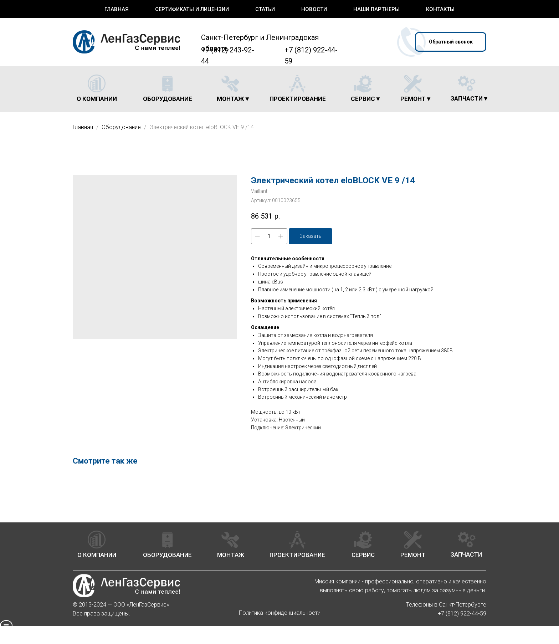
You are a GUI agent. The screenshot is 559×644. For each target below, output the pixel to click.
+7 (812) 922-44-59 (462, 613)
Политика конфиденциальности (279, 612)
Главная (116, 9)
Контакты (440, 9)
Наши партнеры (376, 9)
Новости (314, 9)
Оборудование (122, 127)
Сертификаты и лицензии (192, 9)
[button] (450, 42)
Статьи (265, 9)
